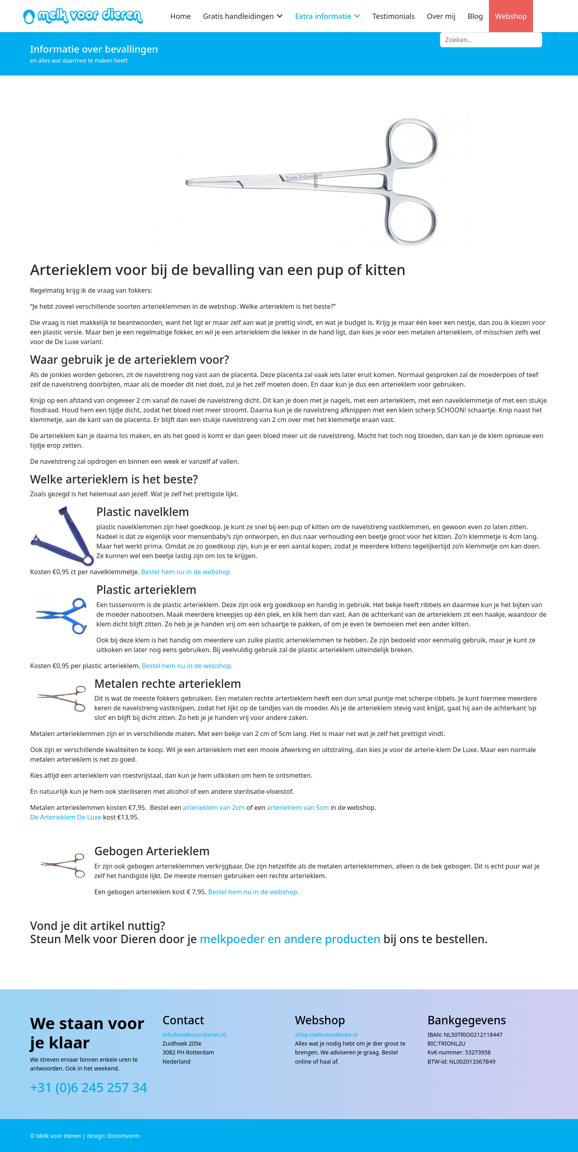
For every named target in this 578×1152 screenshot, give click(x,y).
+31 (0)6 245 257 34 (88, 1087)
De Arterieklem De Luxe (66, 817)
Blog (475, 16)
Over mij (441, 16)
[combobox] (491, 39)
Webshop (511, 16)
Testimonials (393, 16)
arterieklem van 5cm (298, 807)
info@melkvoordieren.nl (195, 1034)
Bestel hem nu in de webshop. (187, 665)
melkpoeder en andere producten (290, 938)
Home (180, 16)
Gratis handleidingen (238, 16)
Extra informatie (323, 16)
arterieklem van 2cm (214, 807)
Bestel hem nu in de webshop (185, 571)
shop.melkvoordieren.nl (326, 1034)
